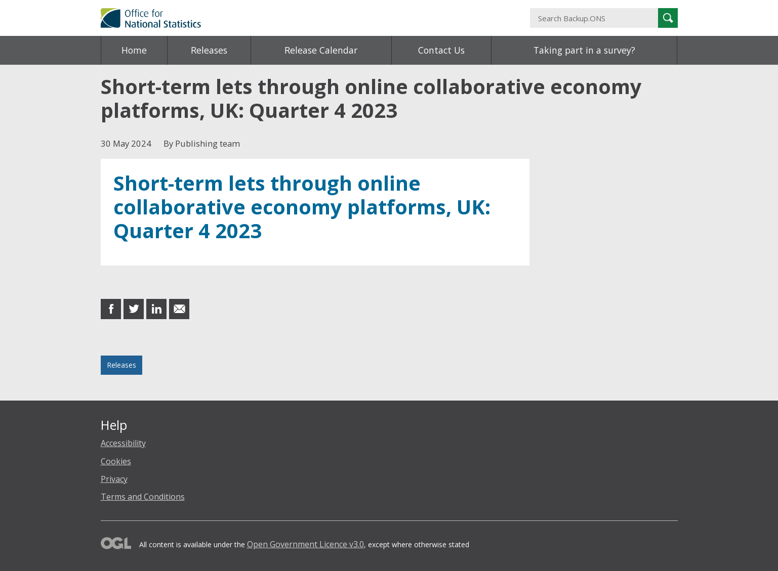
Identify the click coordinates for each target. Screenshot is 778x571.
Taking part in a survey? (584, 50)
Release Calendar (320, 50)
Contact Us (441, 50)
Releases (209, 50)
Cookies (116, 461)
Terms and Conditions (143, 496)
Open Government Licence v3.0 (305, 544)
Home (134, 50)
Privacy (114, 479)
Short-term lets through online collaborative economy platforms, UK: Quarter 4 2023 (301, 206)
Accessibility (123, 443)
